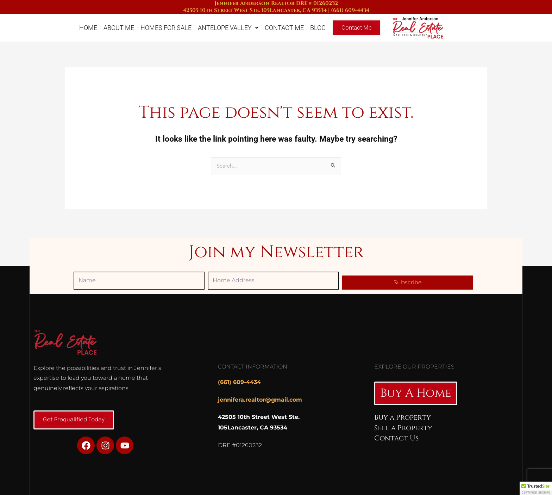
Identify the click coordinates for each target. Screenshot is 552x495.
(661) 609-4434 (350, 10)
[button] (536, 488)
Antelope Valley (228, 27)
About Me (119, 27)
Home (88, 27)
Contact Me (284, 27)
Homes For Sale (166, 27)
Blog (318, 27)
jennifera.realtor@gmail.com (260, 399)
